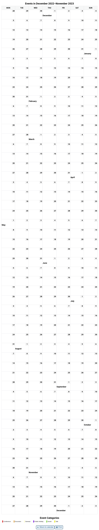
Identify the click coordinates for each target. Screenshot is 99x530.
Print (59, 527)
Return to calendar (45, 527)
